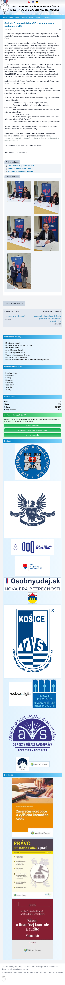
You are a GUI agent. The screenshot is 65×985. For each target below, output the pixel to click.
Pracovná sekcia (27, 17)
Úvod (5, 17)
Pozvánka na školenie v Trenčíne (20, 169)
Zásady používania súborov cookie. (15, 969)
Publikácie (38, 17)
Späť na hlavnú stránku (13, 304)
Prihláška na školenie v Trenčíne (20, 171)
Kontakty (47, 17)
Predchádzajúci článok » (47, 318)
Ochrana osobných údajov (11, 967)
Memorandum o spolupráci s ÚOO (21, 166)
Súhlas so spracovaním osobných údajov (32, 430)
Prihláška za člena (32, 425)
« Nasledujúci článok (17, 315)
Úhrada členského (32, 435)
